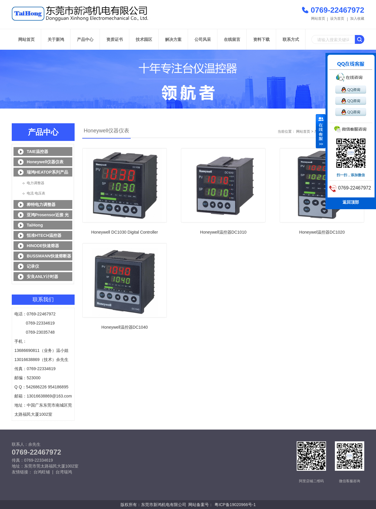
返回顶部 (351, 202)
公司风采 (202, 39)
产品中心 (85, 39)
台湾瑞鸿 (64, 472)
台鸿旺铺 (41, 472)
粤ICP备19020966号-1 (235, 504)
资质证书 (114, 39)
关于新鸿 (56, 39)
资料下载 (261, 39)
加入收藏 (357, 18)
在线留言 (232, 39)
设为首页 (337, 18)
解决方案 (173, 39)
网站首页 (318, 18)
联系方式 (291, 39)
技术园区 (144, 39)
